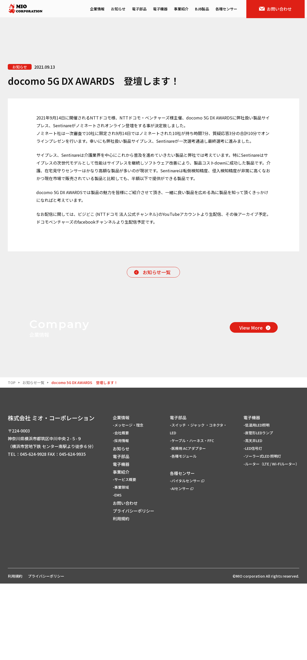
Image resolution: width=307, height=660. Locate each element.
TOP (12, 458)
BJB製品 (204, 9)
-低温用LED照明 (256, 501)
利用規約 (121, 595)
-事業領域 (121, 563)
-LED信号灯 (252, 524)
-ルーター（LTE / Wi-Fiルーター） (271, 540)
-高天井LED (252, 516)
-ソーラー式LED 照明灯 (262, 532)
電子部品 (141, 9)
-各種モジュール (183, 532)
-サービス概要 (124, 555)
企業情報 (99, 9)
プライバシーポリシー (133, 587)
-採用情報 (121, 516)
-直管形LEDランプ (258, 509)
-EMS (117, 571)
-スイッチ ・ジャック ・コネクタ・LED (198, 505)
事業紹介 (183, 9)
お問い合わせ (278, 9)
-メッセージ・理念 (128, 501)
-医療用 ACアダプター (188, 524)
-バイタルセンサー (187, 556)
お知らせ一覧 (157, 272)
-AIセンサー (181, 564)
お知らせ (120, 9)
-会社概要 (121, 509)
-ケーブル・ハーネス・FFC (192, 516)
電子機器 (162, 9)
